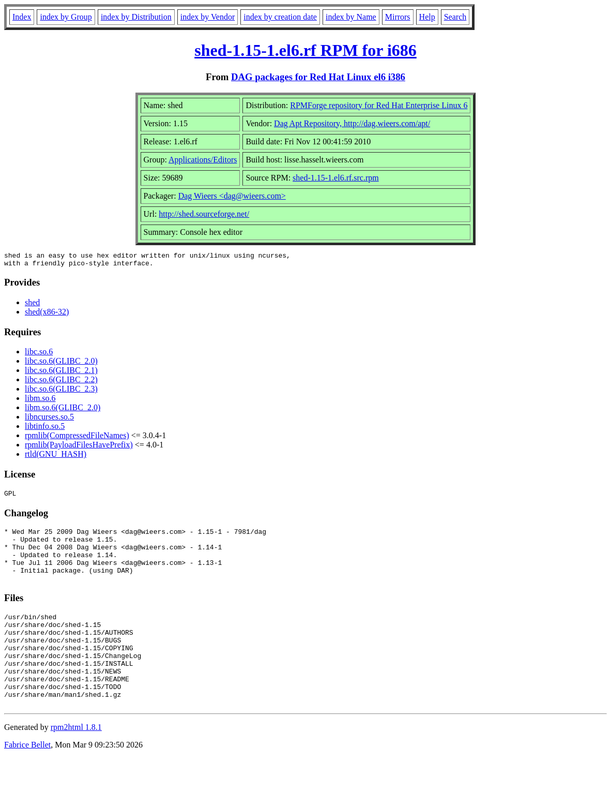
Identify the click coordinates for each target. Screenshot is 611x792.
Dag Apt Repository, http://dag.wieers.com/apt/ (352, 123)
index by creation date (280, 16)
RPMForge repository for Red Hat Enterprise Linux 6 (378, 105)
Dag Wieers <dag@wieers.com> (232, 195)
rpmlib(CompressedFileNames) (77, 438)
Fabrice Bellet (27, 778)
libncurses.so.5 (49, 419)
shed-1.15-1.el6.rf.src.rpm (336, 177)
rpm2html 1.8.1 (76, 761)
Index (21, 16)
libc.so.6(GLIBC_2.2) (61, 382)
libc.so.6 (39, 354)
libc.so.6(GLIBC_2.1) (61, 373)
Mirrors (397, 16)
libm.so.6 (40, 401)
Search (455, 16)
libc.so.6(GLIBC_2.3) (61, 391)
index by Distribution (136, 16)
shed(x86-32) (47, 314)
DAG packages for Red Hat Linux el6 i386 (318, 76)
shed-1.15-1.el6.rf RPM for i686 (305, 50)
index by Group (65, 16)
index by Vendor (207, 16)
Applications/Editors (203, 159)
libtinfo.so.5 (45, 429)
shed (32, 305)
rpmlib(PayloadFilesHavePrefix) (79, 447)
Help (427, 16)
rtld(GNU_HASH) (55, 457)
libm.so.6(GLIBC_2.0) (62, 410)
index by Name (351, 16)
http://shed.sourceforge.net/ (204, 214)
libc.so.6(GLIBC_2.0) (61, 364)
